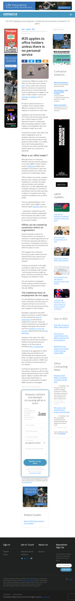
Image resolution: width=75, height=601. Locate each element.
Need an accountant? (61, 82)
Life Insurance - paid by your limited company (61, 92)
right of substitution (36, 347)
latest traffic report (28, 580)
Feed (70, 579)
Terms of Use (7, 594)
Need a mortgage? (60, 105)
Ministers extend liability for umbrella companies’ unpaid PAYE (60, 379)
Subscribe (66, 570)
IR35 (23, 86)
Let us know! (62, 433)
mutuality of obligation (29, 97)
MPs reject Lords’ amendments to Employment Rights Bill (61, 410)
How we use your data (35, 473)
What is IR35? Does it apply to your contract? (34, 522)
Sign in (5, 554)
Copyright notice (45, 597)
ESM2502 (36, 207)
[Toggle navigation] (71, 15)
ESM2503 (30, 166)
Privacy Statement (17, 594)
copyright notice (28, 482)
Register (6, 551)
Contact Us (24, 554)
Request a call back (35, 462)
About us (41, 551)
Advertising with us (27, 551)
